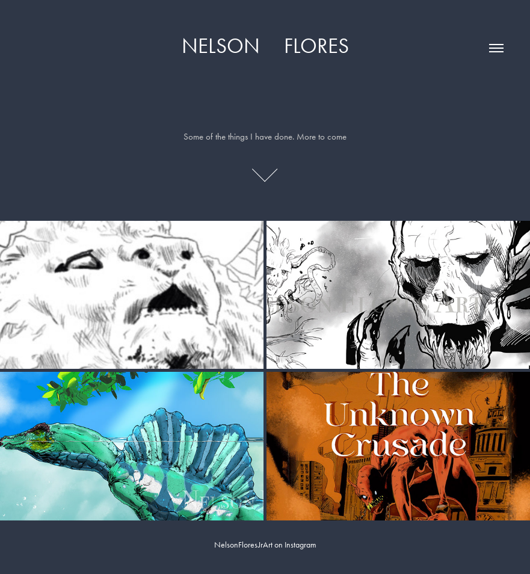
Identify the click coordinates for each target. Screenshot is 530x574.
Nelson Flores (265, 46)
